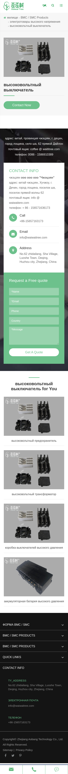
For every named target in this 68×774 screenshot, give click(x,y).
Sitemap (8, 750)
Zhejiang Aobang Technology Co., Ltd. (40, 739)
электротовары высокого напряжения (35, 21)
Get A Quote (34, 352)
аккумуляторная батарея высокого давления (34, 601)
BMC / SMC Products (34, 17)
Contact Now (21, 105)
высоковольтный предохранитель (33, 440)
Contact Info (24, 170)
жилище (12, 17)
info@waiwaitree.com (34, 234)
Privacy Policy (24, 750)
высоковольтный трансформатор (34, 494)
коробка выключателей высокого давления (34, 547)
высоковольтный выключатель (30, 25)
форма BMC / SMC (33, 626)
